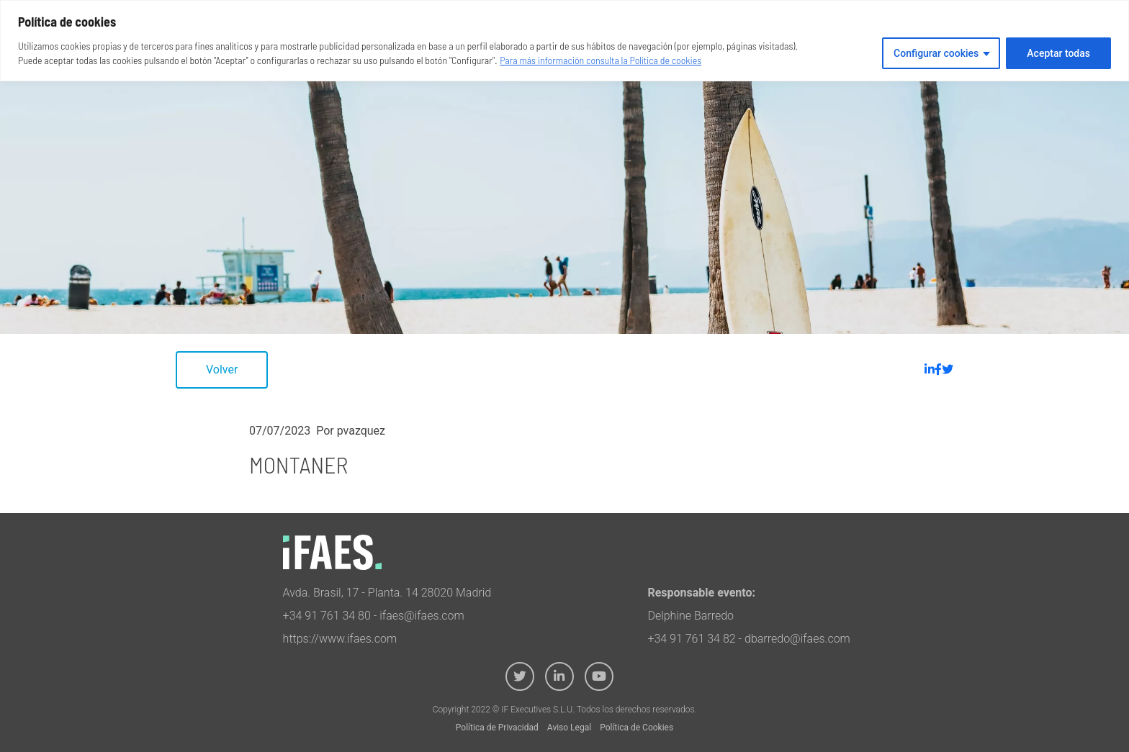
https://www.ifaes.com (340, 638)
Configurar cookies (936, 53)
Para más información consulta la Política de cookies (600, 60)
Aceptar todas (1058, 53)
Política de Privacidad (497, 727)
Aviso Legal (569, 727)
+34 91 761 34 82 (691, 638)
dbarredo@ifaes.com (797, 638)
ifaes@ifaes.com (421, 615)
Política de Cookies (636, 727)
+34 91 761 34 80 (327, 615)
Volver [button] (222, 369)
